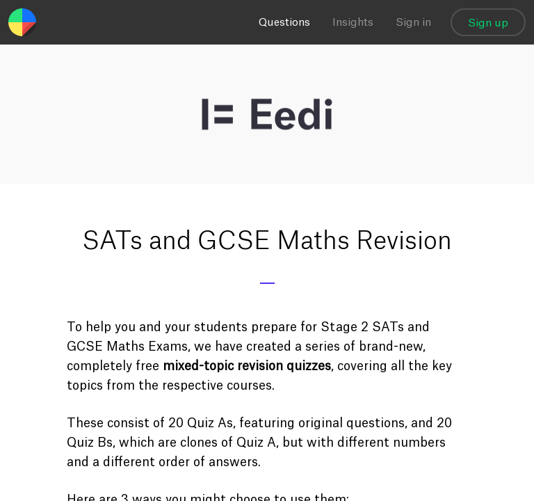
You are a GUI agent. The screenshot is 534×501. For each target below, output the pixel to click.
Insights (352, 22)
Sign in (413, 22)
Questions (284, 22)
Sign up (488, 23)
